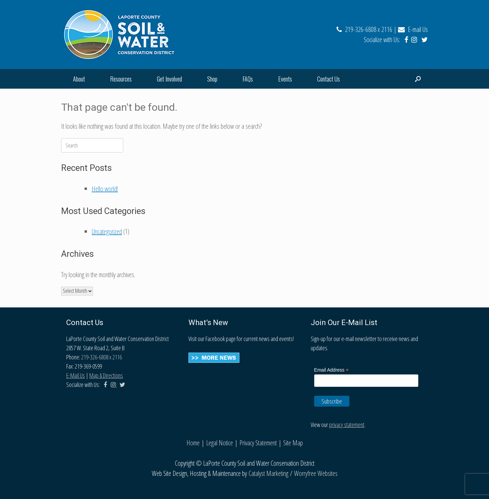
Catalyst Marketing (268, 473)
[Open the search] (418, 79)
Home (193, 442)
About (79, 78)
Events (285, 78)
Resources (121, 78)
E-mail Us (413, 29)
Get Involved (169, 78)
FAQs (247, 78)
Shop (212, 78)
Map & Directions (106, 375)
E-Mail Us (75, 375)
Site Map (293, 442)
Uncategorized (107, 231)
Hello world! (105, 188)
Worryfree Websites (316, 473)
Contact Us (328, 78)
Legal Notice (219, 442)
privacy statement (346, 425)
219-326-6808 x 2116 (364, 29)
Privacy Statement (258, 442)
